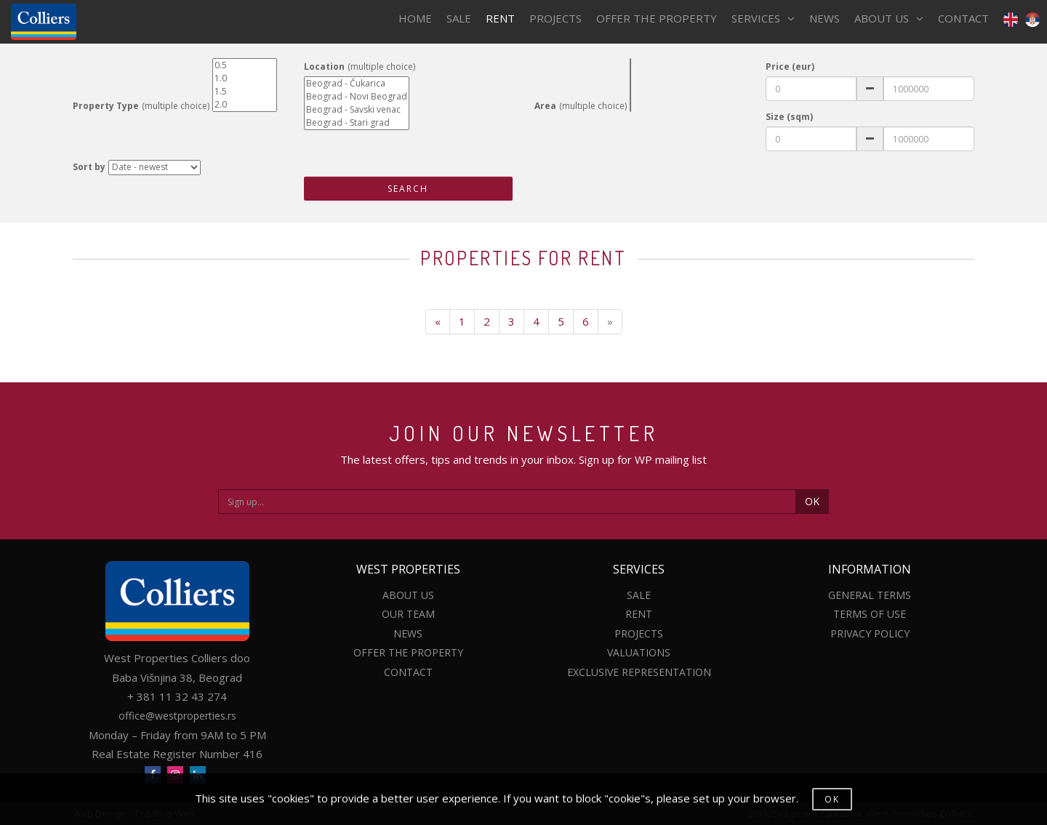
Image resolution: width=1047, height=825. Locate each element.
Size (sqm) (789, 116)
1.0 (244, 78)
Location (324, 66)
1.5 (244, 91)
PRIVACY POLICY (870, 633)
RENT (500, 18)
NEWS (824, 18)
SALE (458, 18)
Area (545, 106)
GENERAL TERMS (869, 595)
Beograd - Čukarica (357, 83)
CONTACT (963, 18)
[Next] (610, 321)
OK (812, 501)
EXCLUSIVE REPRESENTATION (639, 672)
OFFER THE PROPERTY (656, 18)
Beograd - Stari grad (357, 122)
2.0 (244, 104)
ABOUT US (888, 18)
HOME (415, 18)
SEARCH (408, 188)
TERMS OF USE (869, 614)
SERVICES (763, 18)
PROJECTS (555, 18)
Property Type (106, 106)
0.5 (244, 65)
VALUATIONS (638, 652)
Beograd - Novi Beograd (357, 96)
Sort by (89, 167)
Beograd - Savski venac (357, 109)
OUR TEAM (408, 614)
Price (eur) (790, 66)
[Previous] (437, 321)
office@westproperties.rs (177, 716)
